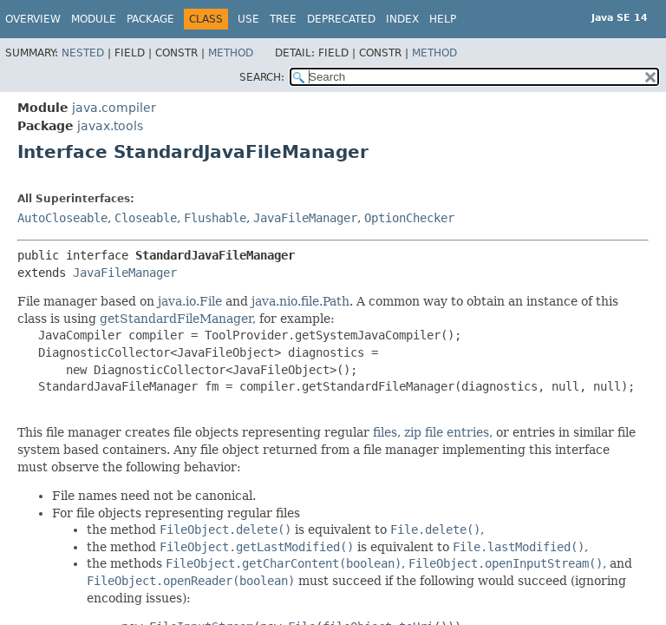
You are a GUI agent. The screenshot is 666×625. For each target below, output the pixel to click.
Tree (283, 19)
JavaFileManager (305, 218)
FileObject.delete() (225, 529)
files (385, 432)
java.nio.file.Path (300, 301)
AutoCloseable (62, 218)
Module (93, 19)
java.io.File (190, 301)
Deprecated (341, 19)
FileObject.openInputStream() (505, 563)
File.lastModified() (518, 547)
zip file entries (446, 432)
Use (248, 19)
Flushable (215, 218)
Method (230, 53)
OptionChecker (409, 218)
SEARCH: (261, 77)
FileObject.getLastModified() (257, 547)
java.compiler (114, 108)
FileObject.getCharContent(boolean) (284, 563)
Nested (83, 53)
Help (442, 19)
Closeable (145, 218)
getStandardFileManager (176, 319)
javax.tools (110, 126)
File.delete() (435, 529)
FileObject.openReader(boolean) (191, 581)
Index (402, 19)
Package (150, 19)
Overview (33, 19)
